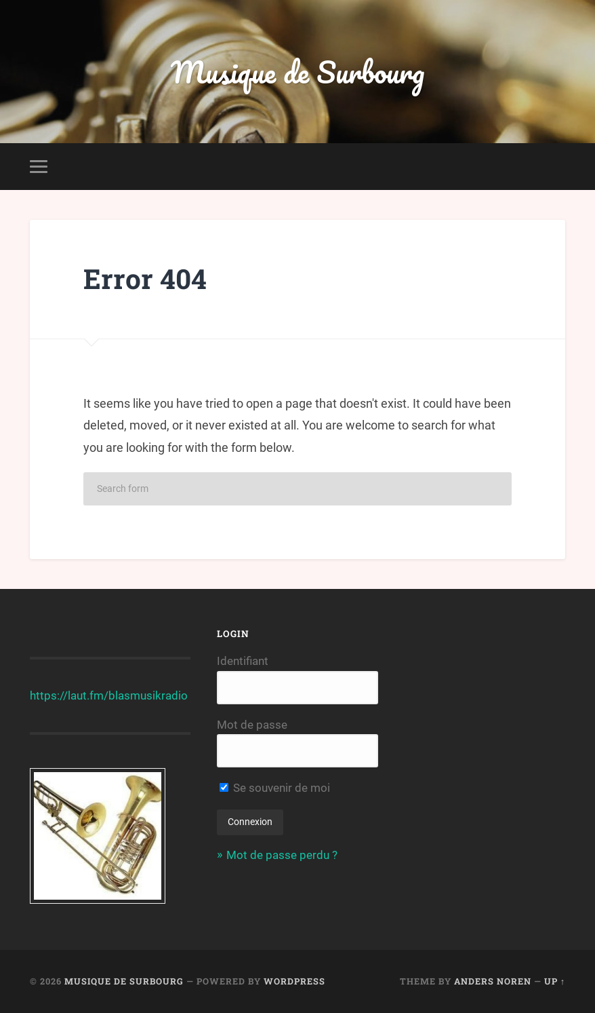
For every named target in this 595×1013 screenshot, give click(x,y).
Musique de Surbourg (297, 71)
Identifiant (242, 661)
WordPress (294, 981)
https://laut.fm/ (69, 695)
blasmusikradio (148, 695)
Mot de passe (252, 724)
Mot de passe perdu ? (281, 855)
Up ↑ (554, 981)
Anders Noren (492, 981)
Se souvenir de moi (275, 788)
